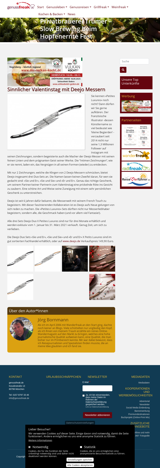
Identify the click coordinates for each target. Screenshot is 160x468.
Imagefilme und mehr (140, 432)
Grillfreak (100, 7)
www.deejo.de (71, 241)
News (71, 14)
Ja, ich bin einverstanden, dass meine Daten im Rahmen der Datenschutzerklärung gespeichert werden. (98, 400)
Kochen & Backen (50, 14)
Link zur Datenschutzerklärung (97, 407)
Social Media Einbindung (138, 407)
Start (40, 7)
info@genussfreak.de (19, 398)
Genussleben (55, 7)
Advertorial (144, 401)
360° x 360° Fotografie (139, 436)
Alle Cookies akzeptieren (80, 465)
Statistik (90, 448)
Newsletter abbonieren (97, 415)
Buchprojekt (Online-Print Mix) (135, 417)
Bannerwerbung (142, 411)
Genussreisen (79, 7)
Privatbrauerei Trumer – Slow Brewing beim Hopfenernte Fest (76, 28)
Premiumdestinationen (139, 414)
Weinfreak (119, 7)
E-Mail (85, 382)
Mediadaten (144, 383)
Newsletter (145, 404)
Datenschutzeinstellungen (80, 423)
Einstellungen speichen (80, 460)
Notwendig (40, 448)
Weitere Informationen (40, 441)
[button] (20, 258)
